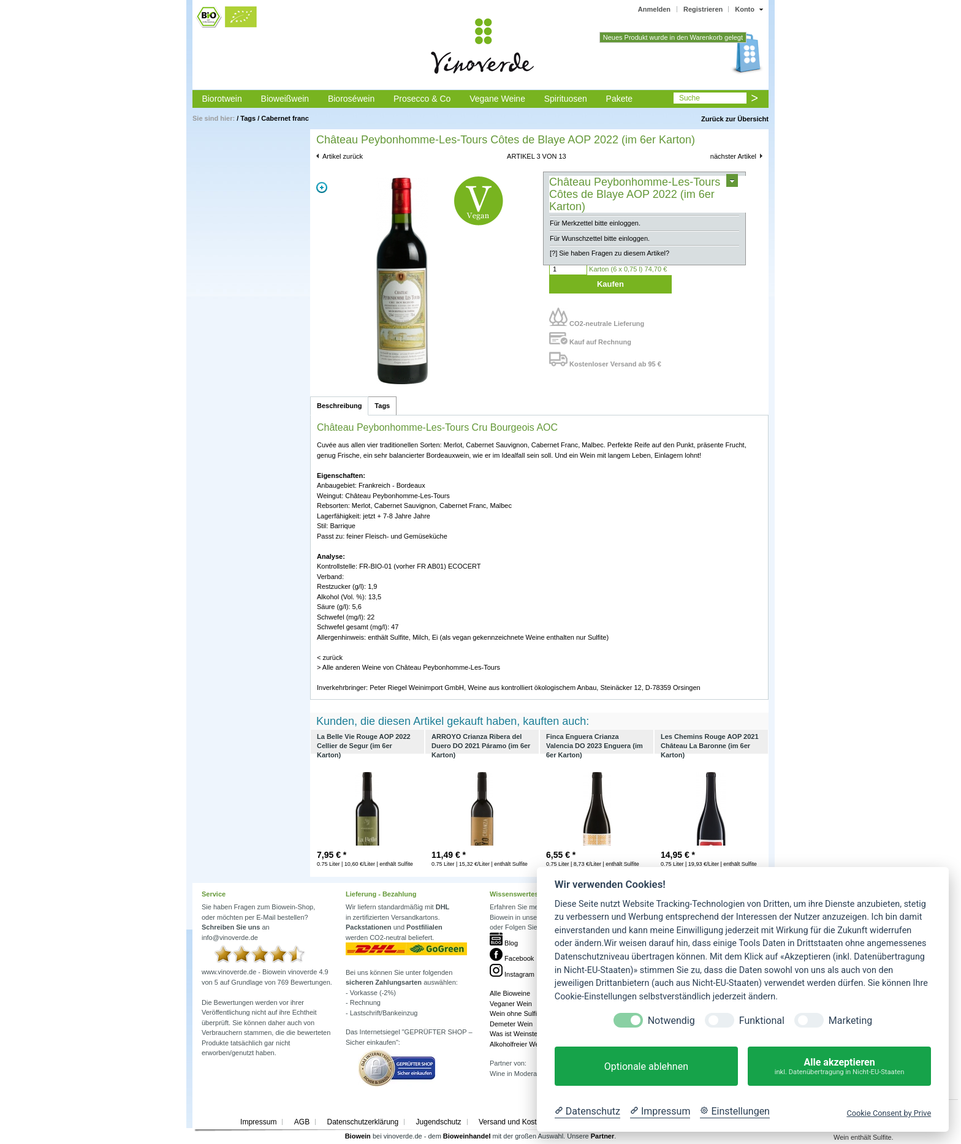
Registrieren (703, 9)
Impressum (258, 1122)
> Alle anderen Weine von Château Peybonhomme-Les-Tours (408, 667)
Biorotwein (221, 99)
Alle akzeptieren (839, 1066)
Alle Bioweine (510, 993)
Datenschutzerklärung (362, 1122)
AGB (302, 1122)
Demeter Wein (511, 1024)
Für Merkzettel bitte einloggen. (595, 223)
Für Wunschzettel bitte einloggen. (600, 238)
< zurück (330, 657)
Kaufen (610, 284)
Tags (248, 118)
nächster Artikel (733, 156)
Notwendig (671, 1020)
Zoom (321, 187)
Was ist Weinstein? (518, 1033)
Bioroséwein (351, 99)
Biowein (358, 1136)
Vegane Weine (497, 99)
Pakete (619, 99)
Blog (504, 943)
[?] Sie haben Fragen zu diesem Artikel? (609, 253)
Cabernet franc (285, 118)
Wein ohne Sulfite (516, 1013)
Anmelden (654, 9)
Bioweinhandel (467, 1136)
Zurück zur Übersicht (735, 119)
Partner (603, 1136)
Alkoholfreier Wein (517, 1044)
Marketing (850, 1020)
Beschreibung (339, 405)
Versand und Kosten (512, 1122)
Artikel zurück (342, 156)
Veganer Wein (511, 1003)
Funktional (761, 1020)
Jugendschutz (439, 1122)
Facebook (512, 958)
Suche (689, 98)
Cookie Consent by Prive (888, 1113)
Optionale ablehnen (646, 1066)
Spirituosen (565, 99)
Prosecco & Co (421, 99)
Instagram (512, 974)
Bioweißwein (285, 99)
